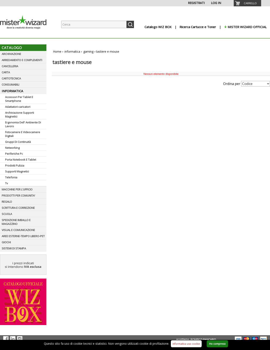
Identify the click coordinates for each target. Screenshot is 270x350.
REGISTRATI (196, 3)
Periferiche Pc (14, 154)
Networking (12, 148)
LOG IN (216, 3)
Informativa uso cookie (186, 344)
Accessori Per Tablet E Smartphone (19, 99)
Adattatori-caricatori (17, 107)
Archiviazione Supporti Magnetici (19, 114)
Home (57, 51)
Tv (6, 183)
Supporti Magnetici (17, 171)
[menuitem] (247, 3)
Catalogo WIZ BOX (157, 27)
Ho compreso (217, 344)
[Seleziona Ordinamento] (255, 83)
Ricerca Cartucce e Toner (198, 27)
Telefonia (11, 177)
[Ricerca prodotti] (94, 24)
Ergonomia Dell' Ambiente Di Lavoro (23, 124)
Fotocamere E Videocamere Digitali (22, 134)
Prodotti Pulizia (14, 165)
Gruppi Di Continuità (18, 142)
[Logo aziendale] (26, 34)
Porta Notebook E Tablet (20, 159)
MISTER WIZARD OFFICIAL (247, 27)
